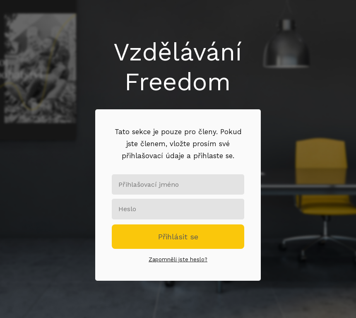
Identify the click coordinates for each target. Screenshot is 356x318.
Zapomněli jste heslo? (178, 259)
